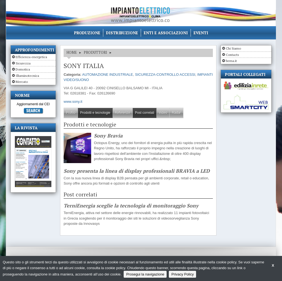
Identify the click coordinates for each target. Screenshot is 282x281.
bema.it (231, 61)
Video (163, 113)
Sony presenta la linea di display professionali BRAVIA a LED (137, 171)
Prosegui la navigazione (145, 274)
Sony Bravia (108, 136)
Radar (176, 113)
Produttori (95, 52)
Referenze (122, 113)
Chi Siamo (233, 48)
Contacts (232, 55)
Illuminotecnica (27, 76)
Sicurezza (23, 63)
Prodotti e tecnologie (95, 113)
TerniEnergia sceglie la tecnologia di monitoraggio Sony (131, 206)
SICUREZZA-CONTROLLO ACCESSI (165, 74)
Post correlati (144, 113)
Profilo (70, 113)
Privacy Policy (182, 274)
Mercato (22, 82)
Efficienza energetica (31, 57)
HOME (71, 52)
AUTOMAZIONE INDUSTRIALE (107, 74)
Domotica (23, 69)
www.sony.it (73, 101)
